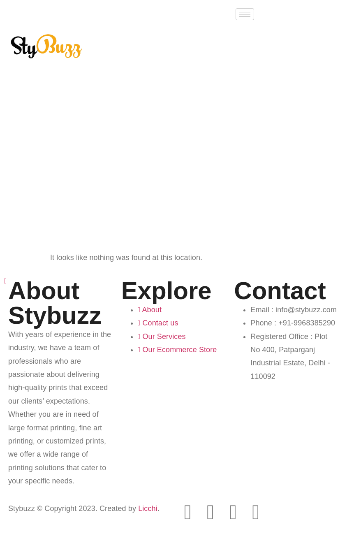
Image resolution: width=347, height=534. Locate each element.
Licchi (147, 508)
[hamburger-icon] (245, 14)
